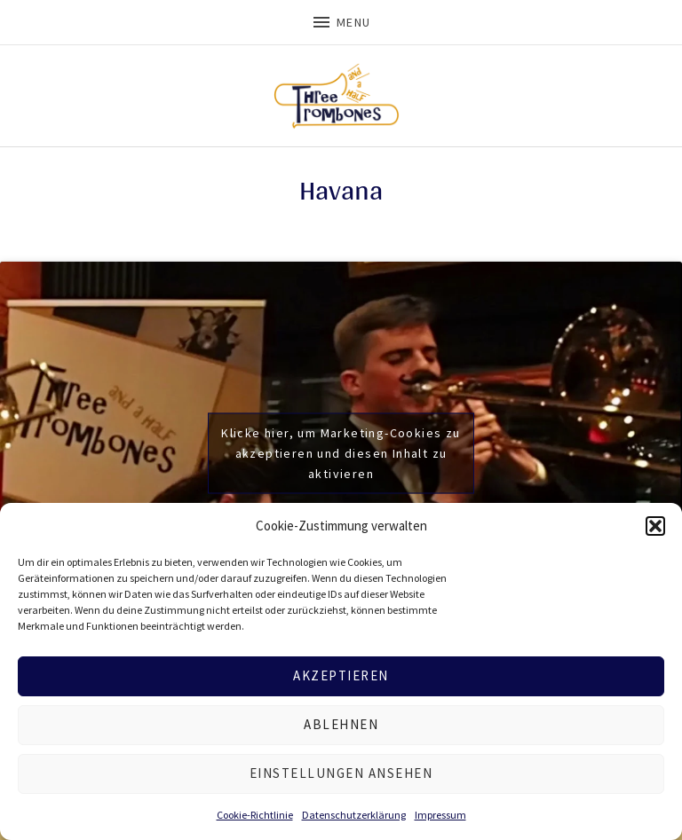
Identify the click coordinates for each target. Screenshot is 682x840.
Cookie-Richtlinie (255, 814)
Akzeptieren (341, 675)
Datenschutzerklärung (354, 814)
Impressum (440, 814)
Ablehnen (341, 724)
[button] (655, 526)
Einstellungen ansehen (341, 773)
